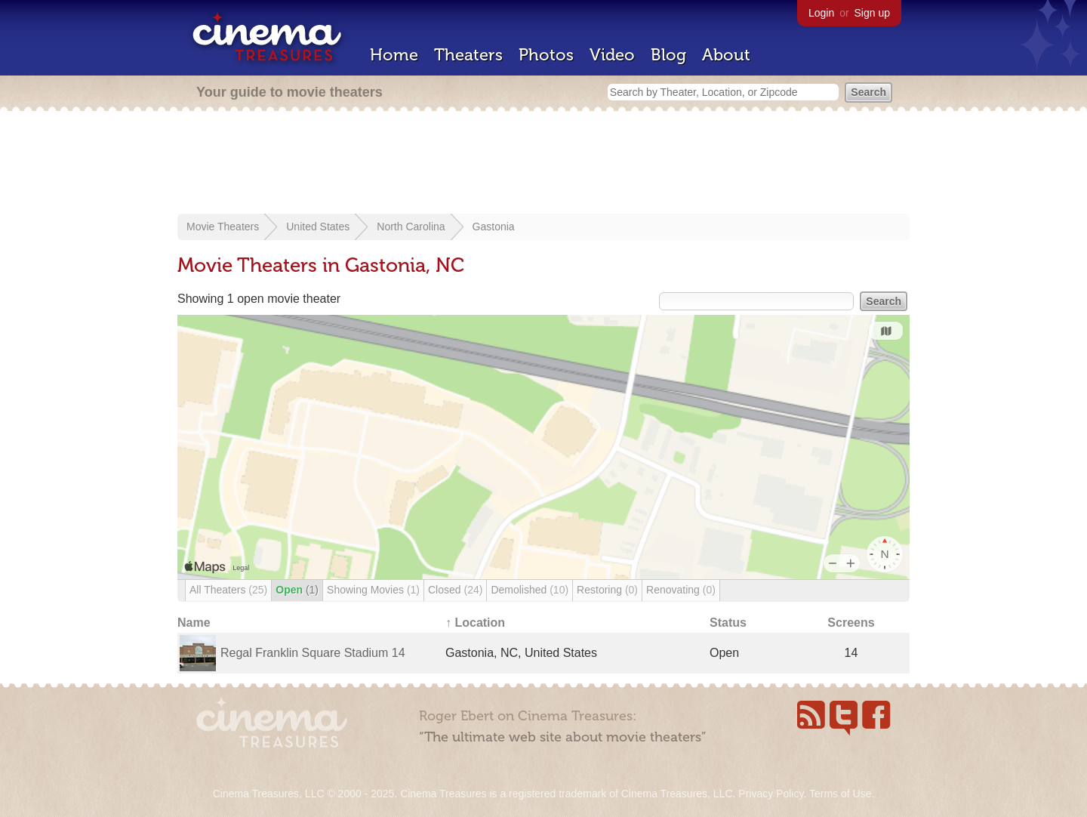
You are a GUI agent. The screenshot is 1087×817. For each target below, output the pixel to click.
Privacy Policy (770, 794)
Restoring (607, 590)
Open (297, 590)
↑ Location (475, 622)
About (726, 55)
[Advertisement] (543, 164)
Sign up (872, 13)
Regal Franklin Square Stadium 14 (312, 652)
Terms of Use (840, 794)
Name (194, 622)
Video (612, 55)
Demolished (529, 590)
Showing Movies (373, 590)
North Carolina (411, 226)
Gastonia (494, 226)
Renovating (681, 590)
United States (318, 226)
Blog (668, 55)
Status (728, 622)
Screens (850, 622)
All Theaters (228, 590)
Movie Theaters (222, 226)
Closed (455, 590)
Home (394, 55)
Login (821, 13)
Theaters (468, 55)
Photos (546, 55)
